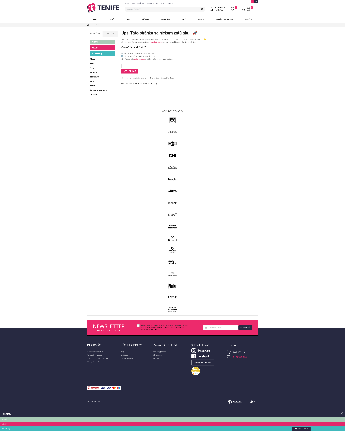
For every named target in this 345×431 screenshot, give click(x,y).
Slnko (201, 19)
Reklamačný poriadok (94, 355)
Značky (248, 19)
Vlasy (95, 19)
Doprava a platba (138, 3)
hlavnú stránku (156, 42)
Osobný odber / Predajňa (155, 3)
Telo (128, 19)
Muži (184, 19)
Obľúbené (156, 358)
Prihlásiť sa (219, 10)
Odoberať (245, 327)
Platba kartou (157, 355)
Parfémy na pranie (224, 19)
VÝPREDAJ (97, 53)
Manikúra (165, 19)
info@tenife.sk (240, 356)
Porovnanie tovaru (127, 358)
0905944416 (239, 351)
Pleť (112, 19)
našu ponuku (139, 59)
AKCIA (95, 47)
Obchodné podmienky (95, 352)
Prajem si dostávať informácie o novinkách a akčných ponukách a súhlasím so (164, 328)
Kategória (95, 33)
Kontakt (170, 3)
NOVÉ (95, 42)
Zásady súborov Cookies (95, 362)
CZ (256, 2)
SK (252, 2)
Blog (122, 352)
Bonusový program (159, 352)
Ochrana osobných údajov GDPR (98, 358)
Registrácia (124, 355)
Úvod (127, 3)
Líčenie (145, 19)
